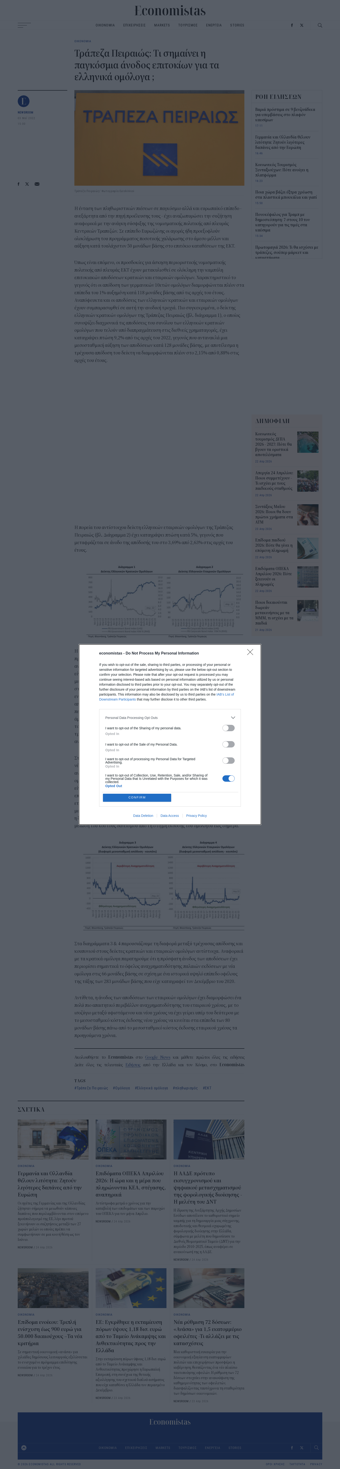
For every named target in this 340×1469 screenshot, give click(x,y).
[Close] (251, 653)
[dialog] (170, 734)
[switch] (228, 728)
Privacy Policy (196, 816)
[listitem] (170, 717)
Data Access (170, 816)
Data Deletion (143, 816)
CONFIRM (137, 797)
